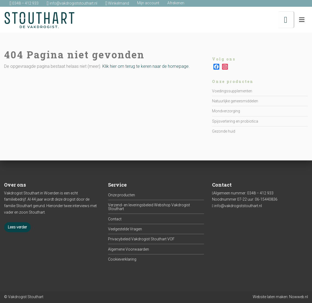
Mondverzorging (226, 111)
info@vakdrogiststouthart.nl (238, 206)
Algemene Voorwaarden (128, 249)
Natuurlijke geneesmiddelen (235, 101)
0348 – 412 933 (260, 193)
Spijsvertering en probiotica (235, 121)
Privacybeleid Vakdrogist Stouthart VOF (141, 239)
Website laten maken (270, 297)
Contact (115, 219)
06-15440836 (266, 199)
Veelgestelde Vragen (125, 229)
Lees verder (17, 227)
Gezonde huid (223, 131)
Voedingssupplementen (232, 91)
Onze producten (121, 195)
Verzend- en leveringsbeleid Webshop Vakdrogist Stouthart (149, 207)
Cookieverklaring (122, 259)
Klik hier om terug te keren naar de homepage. (146, 66)
